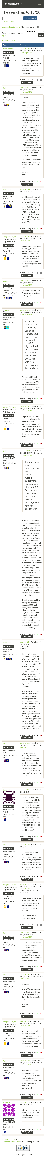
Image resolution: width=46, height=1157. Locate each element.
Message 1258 (25, 790)
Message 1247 (25, 281)
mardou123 (7, 1103)
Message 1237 (27, 53)
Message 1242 (25, 48)
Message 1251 (25, 451)
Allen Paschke (8, 49)
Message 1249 (25, 310)
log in (4, 36)
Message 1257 (25, 743)
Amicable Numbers (13, 3)
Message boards (8, 27)
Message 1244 (25, 189)
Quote (30, 82)
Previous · (6, 40)
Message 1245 (25, 236)
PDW (7, 310)
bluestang (7, 190)
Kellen (5, 88)
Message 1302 (25, 1102)
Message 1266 (25, 933)
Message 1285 (25, 974)
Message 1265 (25, 884)
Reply (24, 82)
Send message (8, 52)
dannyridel (7, 790)
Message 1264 (25, 844)
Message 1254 (25, 642)
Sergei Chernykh (9, 237)
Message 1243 (25, 88)
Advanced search (8, 22)
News (18, 27)
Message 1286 (25, 1021)
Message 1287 (25, 1061)
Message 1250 (25, 407)
